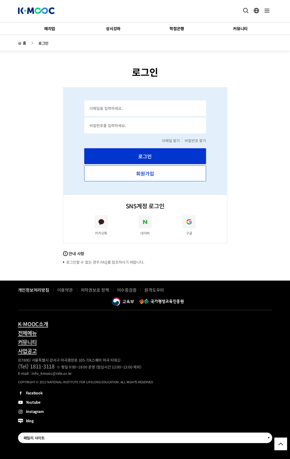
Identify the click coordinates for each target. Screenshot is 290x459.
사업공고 (27, 351)
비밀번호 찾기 (195, 140)
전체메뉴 (27, 333)
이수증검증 (127, 290)
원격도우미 (154, 290)
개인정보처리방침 (33, 290)
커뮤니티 (27, 342)
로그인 (43, 43)
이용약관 (65, 290)
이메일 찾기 (171, 140)
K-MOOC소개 (33, 324)
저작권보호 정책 (95, 290)
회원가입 (145, 173)
